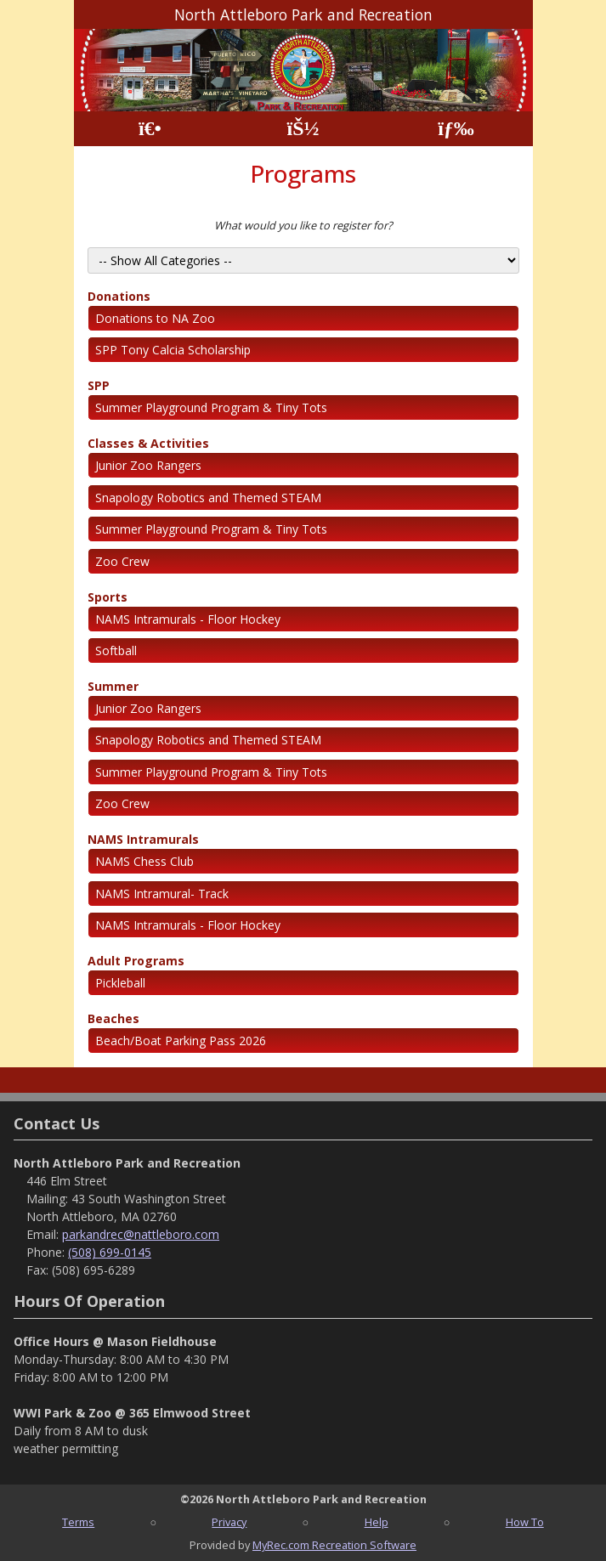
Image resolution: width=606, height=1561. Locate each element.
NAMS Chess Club (144, 861)
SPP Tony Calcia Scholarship (173, 350)
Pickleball (120, 983)
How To (525, 1522)
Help (376, 1522)
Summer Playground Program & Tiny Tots (211, 407)
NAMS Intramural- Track (162, 893)
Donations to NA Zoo (155, 318)
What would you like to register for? (303, 225)
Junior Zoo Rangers (148, 465)
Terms (78, 1522)
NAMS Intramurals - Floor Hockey (187, 619)
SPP (99, 385)
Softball (116, 650)
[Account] (302, 128)
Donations (119, 296)
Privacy (229, 1522)
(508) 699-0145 (109, 1252)
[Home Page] (150, 128)
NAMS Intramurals (143, 839)
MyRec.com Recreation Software (334, 1545)
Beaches (113, 1018)
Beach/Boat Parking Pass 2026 (180, 1040)
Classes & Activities (148, 443)
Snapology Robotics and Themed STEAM (208, 497)
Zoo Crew (122, 561)
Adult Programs (136, 961)
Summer (113, 686)
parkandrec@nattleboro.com (140, 1234)
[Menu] (456, 128)
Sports (107, 597)
